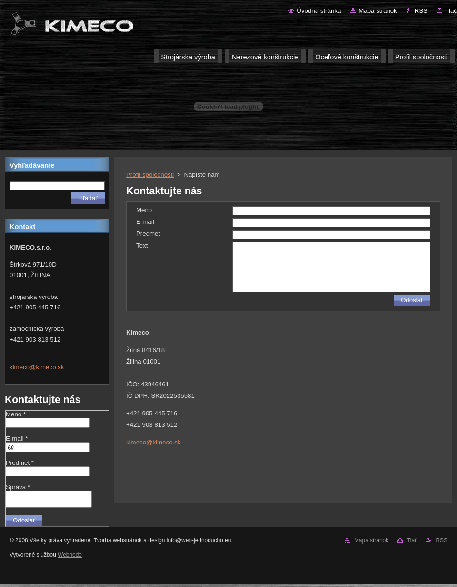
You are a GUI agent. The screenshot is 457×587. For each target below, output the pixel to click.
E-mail (145, 221)
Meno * (16, 414)
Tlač (451, 10)
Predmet (148, 233)
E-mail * (17, 438)
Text (142, 245)
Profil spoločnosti (150, 174)
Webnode (70, 557)
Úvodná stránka (319, 10)
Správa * (18, 487)
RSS (421, 10)
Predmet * (20, 462)
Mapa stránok (377, 10)
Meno (144, 209)
